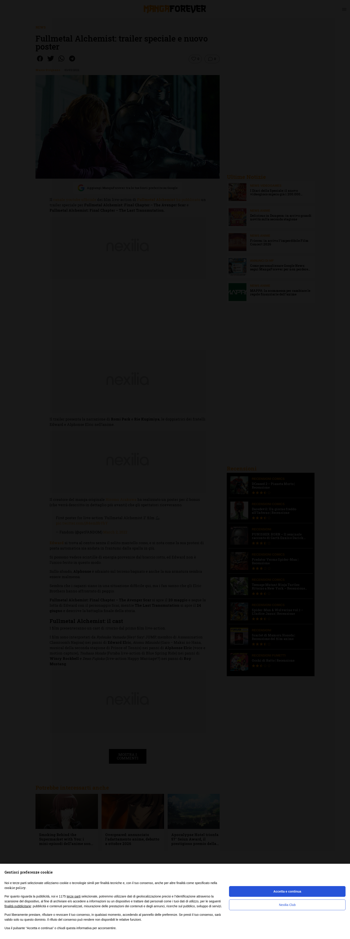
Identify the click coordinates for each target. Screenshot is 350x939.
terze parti (74, 896)
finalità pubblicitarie (17, 906)
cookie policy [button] (14, 888)
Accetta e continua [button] (287, 891)
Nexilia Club (287, 905)
